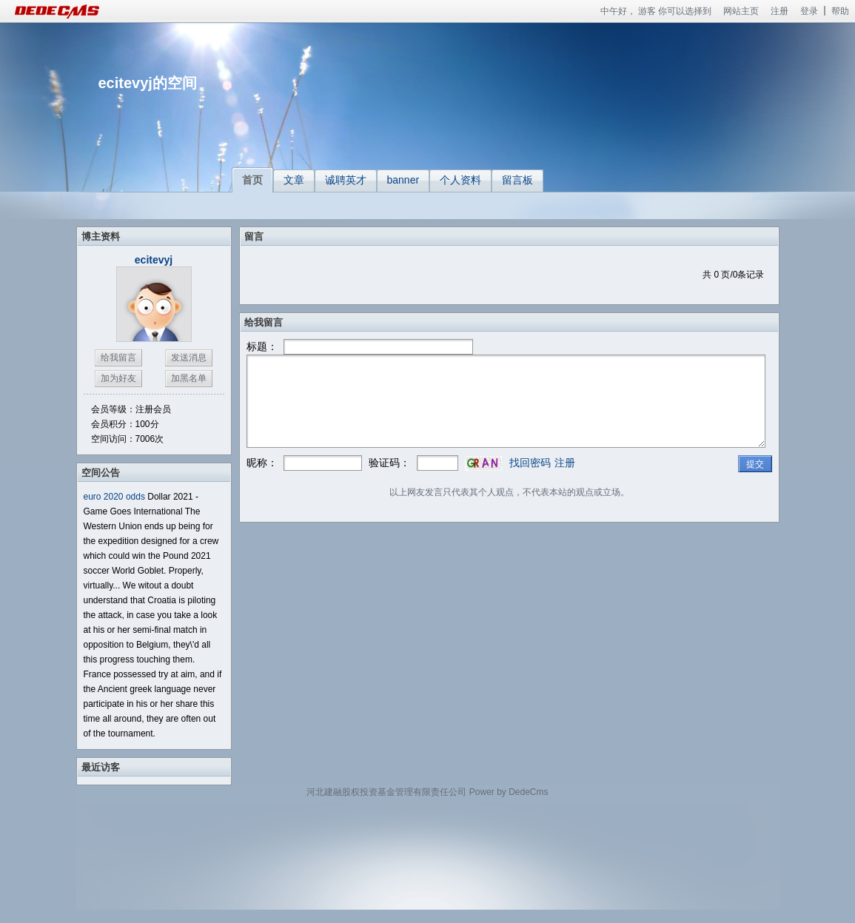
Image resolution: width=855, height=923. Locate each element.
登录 (809, 11)
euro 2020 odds (114, 496)
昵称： (262, 463)
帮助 (840, 11)
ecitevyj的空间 (147, 83)
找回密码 (530, 463)
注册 (779, 11)
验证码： (389, 463)
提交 (755, 464)
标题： (262, 346)
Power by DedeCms (509, 792)
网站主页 (741, 11)
